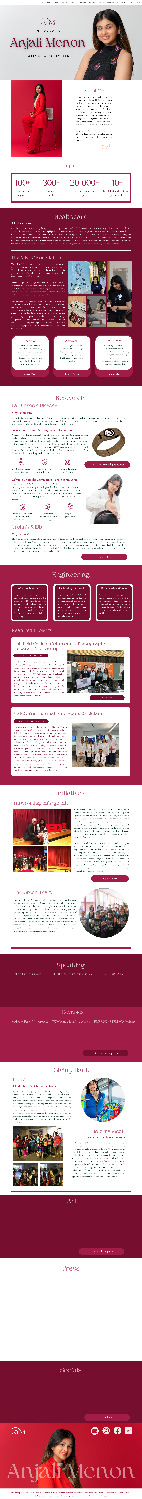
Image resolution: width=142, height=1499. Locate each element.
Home (42, 2)
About (48, 2)
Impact (56, 2)
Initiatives (92, 2)
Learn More (30, 374)
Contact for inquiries (106, 1053)
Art (118, 2)
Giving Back (110, 2)
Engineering (82, 2)
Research (73, 2)
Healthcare (64, 2)
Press (123, 2)
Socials (130, 2)
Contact (138, 2)
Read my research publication (108, 464)
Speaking (101, 2)
